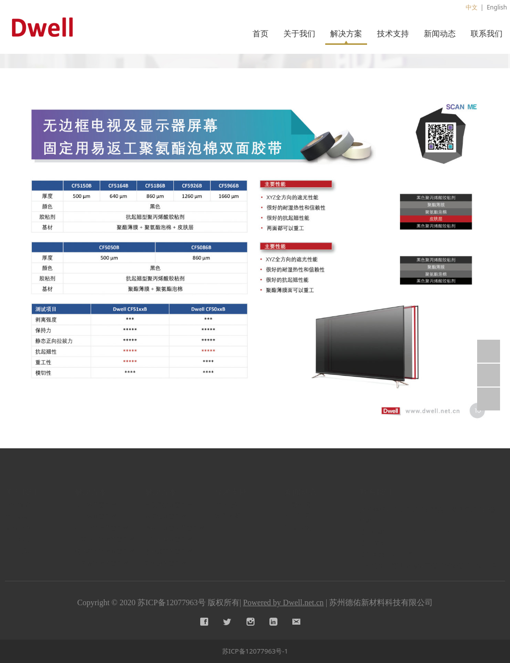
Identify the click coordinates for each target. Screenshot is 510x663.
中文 (472, 7)
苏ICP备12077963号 (171, 602)
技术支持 (393, 33)
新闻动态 (440, 33)
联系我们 (487, 33)
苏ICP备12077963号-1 (255, 651)
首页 (260, 33)
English (497, 7)
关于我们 (299, 33)
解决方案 (346, 33)
